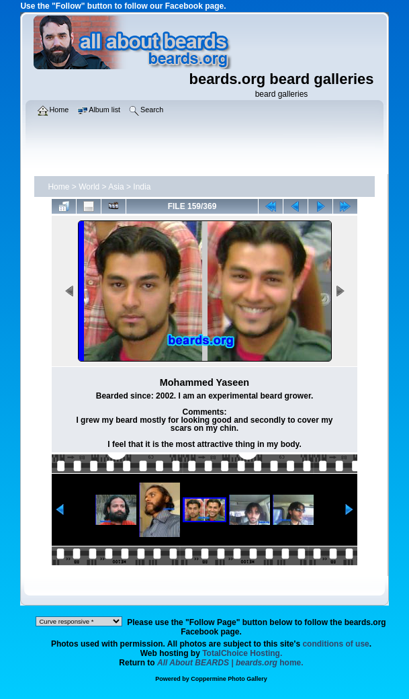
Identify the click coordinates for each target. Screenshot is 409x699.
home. (230, 662)
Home (58, 187)
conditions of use (335, 644)
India (141, 187)
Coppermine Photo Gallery (229, 678)
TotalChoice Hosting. (242, 653)
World (89, 187)
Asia (116, 187)
